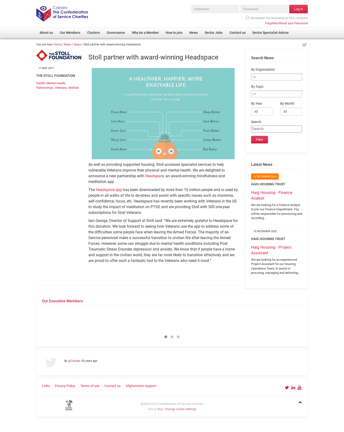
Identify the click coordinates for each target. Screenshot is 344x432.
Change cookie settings (180, 409)
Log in (298, 9)
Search (256, 122)
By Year (256, 104)
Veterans (61, 87)
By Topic (257, 87)
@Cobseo (74, 361)
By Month (287, 104)
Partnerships (44, 87)
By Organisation (263, 70)
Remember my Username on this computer (277, 18)
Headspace (154, 176)
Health (40, 83)
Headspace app (109, 189)
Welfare (73, 87)
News (67, 44)
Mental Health (55, 83)
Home (57, 44)
